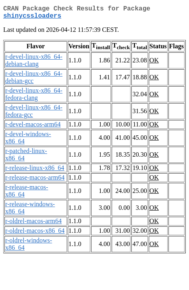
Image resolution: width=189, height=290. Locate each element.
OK (154, 63)
